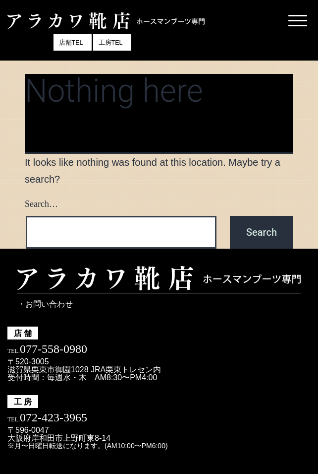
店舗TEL (71, 42)
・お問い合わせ (45, 304)
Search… (41, 204)
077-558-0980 (53, 348)
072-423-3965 (53, 417)
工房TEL (111, 42)
